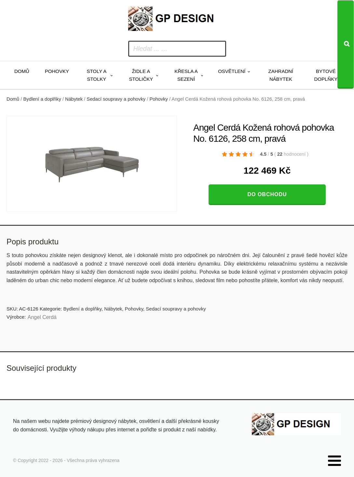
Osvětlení (231, 71)
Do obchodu (267, 194)
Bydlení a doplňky (42, 99)
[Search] (345, 44)
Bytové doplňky (326, 75)
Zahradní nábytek (280, 75)
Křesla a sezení (186, 75)
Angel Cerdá (42, 317)
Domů (21, 71)
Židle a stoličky (141, 75)
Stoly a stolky (96, 75)
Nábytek (74, 99)
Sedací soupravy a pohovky (116, 99)
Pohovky (57, 71)
